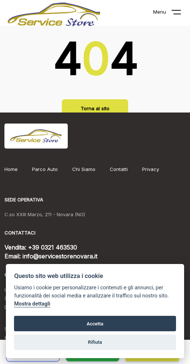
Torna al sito (95, 108)
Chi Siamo (83, 169)
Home (11, 169)
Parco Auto (45, 169)
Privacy (150, 169)
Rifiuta (95, 342)
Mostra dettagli (32, 304)
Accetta (95, 323)
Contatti (119, 169)
